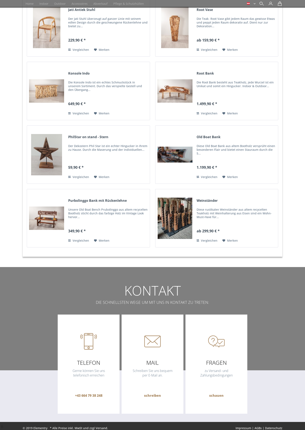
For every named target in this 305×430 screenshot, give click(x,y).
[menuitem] (269, 4)
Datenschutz (273, 428)
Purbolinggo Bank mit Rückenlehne (97, 200)
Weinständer (207, 200)
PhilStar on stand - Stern (88, 137)
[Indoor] (43, 3)
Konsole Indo (79, 73)
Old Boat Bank (209, 137)
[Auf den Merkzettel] (101, 49)
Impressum (243, 428)
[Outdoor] (60, 3)
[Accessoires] (79, 3)
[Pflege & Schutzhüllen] (128, 3)
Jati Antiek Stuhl (81, 10)
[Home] (29, 3)
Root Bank (205, 73)
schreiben (152, 395)
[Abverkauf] (100, 3)
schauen (216, 395)
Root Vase (205, 10)
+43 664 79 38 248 (88, 395)
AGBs (258, 428)
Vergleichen (78, 50)
